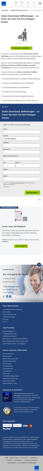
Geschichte (6, 312)
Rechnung (17, 425)
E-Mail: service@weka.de (11, 287)
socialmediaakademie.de (11, 376)
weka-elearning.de (9, 381)
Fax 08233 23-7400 (9, 282)
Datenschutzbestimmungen (18, 183)
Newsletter (18, 460)
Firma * (21, 131)
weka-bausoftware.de (10, 379)
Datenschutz (14, 458)
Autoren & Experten (31, 460)
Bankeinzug (7, 425)
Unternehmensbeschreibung (12, 310)
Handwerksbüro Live (10, 334)
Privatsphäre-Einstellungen (27, 463)
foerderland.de (8, 366)
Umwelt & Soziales (9, 317)
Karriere (5, 319)
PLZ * (9, 164)
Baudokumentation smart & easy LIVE (15, 341)
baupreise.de (7, 356)
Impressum (24, 458)
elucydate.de (7, 364)
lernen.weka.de (8, 369)
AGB (6, 458)
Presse (5, 322)
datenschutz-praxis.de (10, 359)
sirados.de (6, 374)
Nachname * (21, 151)
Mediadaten (12, 463)
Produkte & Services (9, 314)
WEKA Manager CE (9, 331)
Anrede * (21, 138)
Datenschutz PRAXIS (10, 336)
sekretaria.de (7, 371)
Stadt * (27, 164)
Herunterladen (32, 192)
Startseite (5, 10)
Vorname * (21, 144)
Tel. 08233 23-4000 (9, 279)
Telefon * (21, 171)
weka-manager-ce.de (10, 383)
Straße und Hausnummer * (21, 158)
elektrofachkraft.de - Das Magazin (14, 344)
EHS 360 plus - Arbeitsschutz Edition (15, 339)
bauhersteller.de (8, 354)
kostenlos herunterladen (21, 48)
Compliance (34, 458)
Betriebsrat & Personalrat (19, 10)
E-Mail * (21, 178)
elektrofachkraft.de (9, 361)
